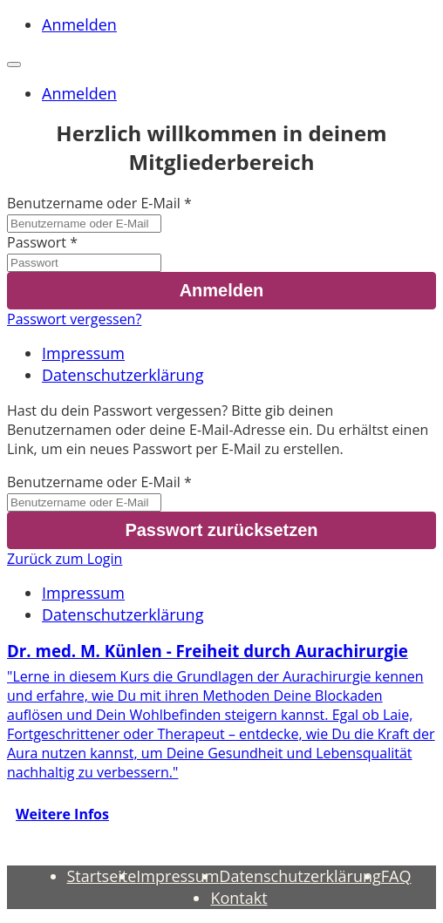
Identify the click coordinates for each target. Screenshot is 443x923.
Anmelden (79, 24)
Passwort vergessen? (74, 319)
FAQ (396, 875)
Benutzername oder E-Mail (94, 203)
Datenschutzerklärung (122, 374)
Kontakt (238, 897)
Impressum (83, 353)
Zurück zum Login (64, 558)
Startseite (102, 875)
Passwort (36, 242)
